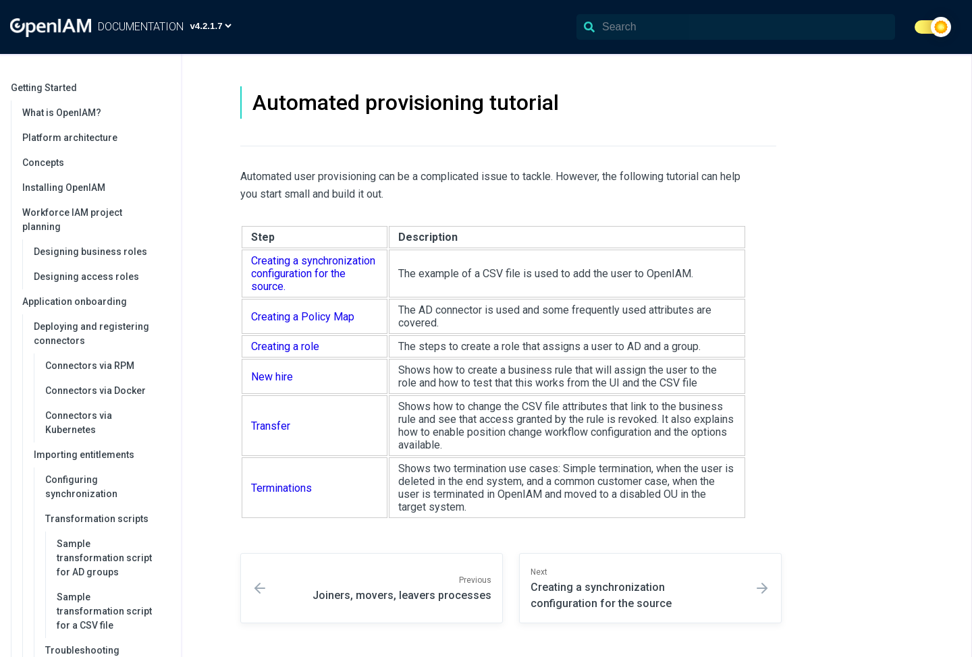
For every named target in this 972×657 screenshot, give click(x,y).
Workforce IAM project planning (94, 219)
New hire (272, 376)
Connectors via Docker (95, 390)
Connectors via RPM (89, 365)
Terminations (281, 488)
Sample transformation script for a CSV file (104, 611)
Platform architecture (69, 137)
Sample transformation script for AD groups (104, 557)
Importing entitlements (100, 454)
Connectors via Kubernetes (78, 422)
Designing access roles (86, 276)
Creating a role (285, 346)
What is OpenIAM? (61, 112)
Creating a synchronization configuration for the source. (313, 273)
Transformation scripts (106, 518)
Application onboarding (94, 301)
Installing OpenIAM (63, 187)
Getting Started (89, 87)
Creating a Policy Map (302, 316)
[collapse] (163, 88)
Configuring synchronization (81, 486)
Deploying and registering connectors (100, 333)
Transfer (270, 426)
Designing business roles (90, 251)
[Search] (735, 27)
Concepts (43, 162)
